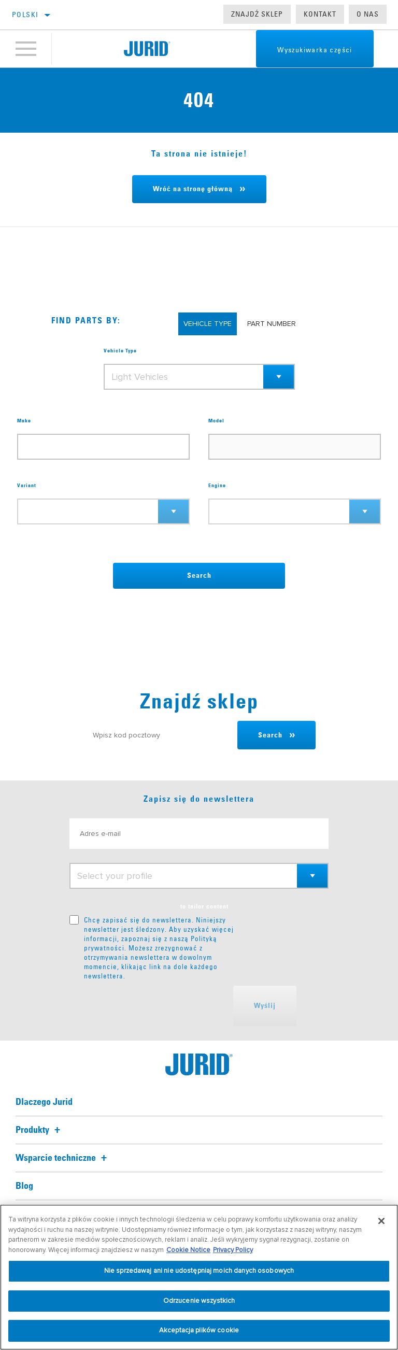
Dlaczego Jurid (44, 1102)
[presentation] (148, 1006)
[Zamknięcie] (381, 1221)
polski (25, 14)
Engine (217, 485)
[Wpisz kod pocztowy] (160, 735)
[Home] (147, 48)
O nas (368, 14)
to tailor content (204, 907)
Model (216, 420)
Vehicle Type (120, 350)
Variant (26, 485)
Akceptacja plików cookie (199, 1330)
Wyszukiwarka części (314, 49)
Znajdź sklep (257, 14)
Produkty (39, 1130)
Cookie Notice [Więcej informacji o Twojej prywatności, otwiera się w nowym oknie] (188, 1250)
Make (24, 420)
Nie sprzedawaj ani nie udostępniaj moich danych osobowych (199, 1271)
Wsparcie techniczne (63, 1158)
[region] (199, 1277)
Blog (24, 1186)
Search (199, 575)
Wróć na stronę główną (193, 189)
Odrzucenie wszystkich (199, 1301)
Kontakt (320, 14)
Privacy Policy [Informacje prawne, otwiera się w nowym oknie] (233, 1250)
